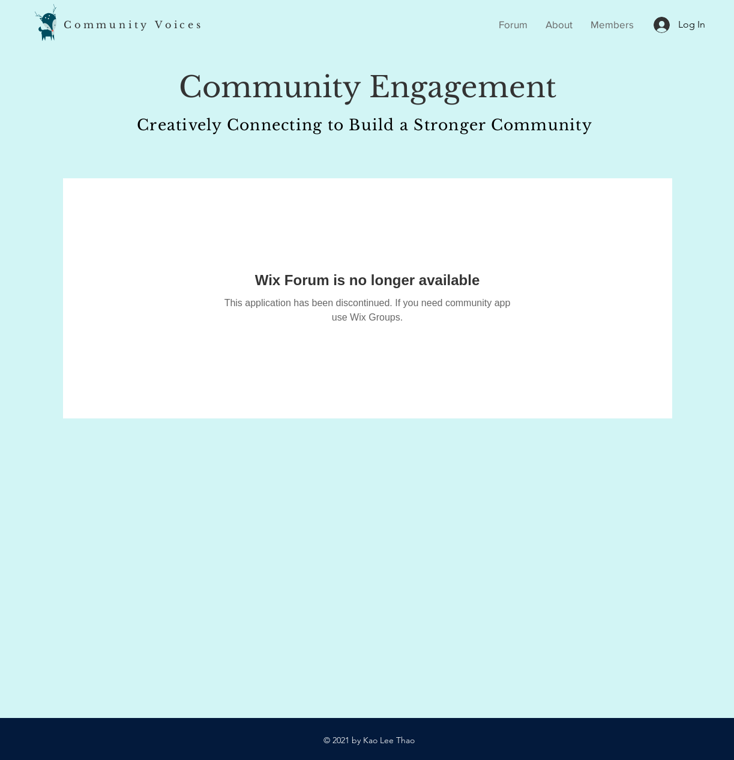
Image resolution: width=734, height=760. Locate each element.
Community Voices (133, 25)
